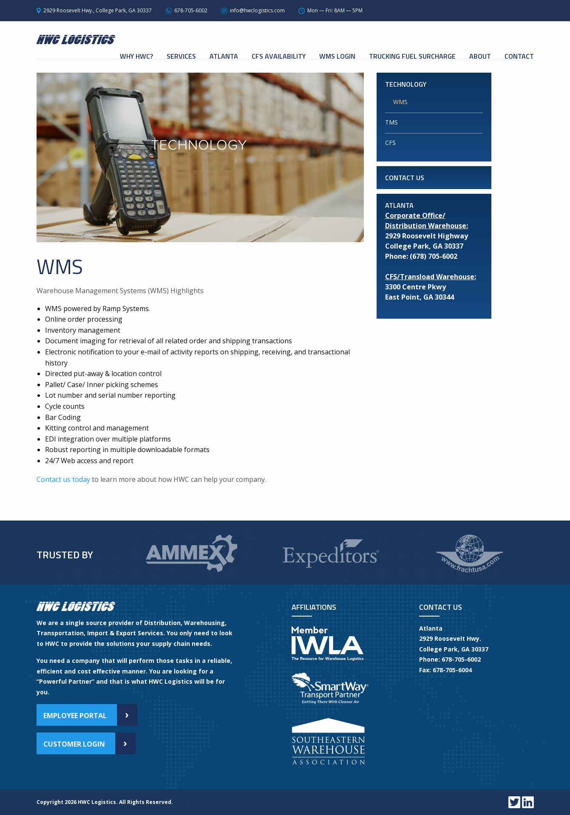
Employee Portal (90, 715)
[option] (191, 550)
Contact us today (63, 479)
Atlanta (224, 56)
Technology (405, 84)
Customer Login (89, 743)
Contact (519, 56)
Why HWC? (136, 56)
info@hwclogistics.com (257, 10)
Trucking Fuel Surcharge (412, 56)
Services (181, 56)
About (480, 56)
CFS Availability (279, 56)
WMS (400, 102)
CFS (390, 143)
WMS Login (337, 56)
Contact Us (404, 178)
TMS (391, 122)
